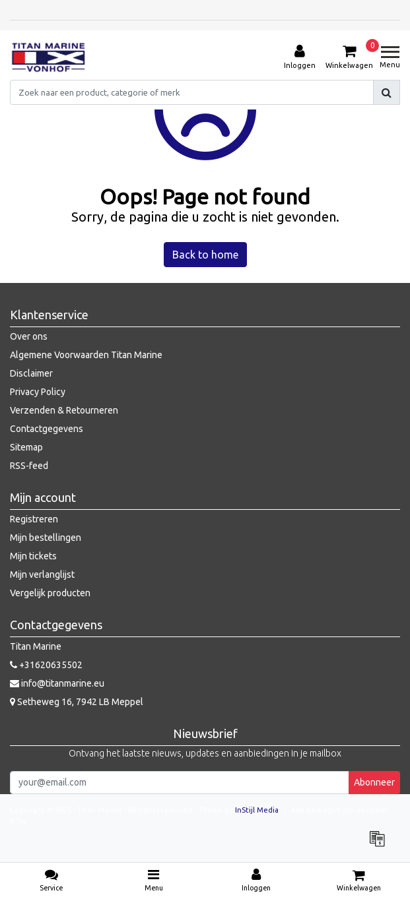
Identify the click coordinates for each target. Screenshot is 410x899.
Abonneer (374, 782)
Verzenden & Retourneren (64, 410)
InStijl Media (257, 810)
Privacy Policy (37, 392)
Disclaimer (31, 373)
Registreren (34, 519)
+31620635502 (46, 665)
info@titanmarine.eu (57, 683)
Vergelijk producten (50, 593)
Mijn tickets (33, 556)
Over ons (29, 336)
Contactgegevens (46, 428)
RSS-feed (29, 465)
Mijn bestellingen (45, 537)
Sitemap (26, 447)
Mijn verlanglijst (42, 574)
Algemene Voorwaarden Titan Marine (86, 355)
